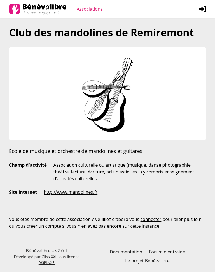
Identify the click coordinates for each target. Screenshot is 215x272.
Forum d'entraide (167, 252)
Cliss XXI (49, 256)
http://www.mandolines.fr (70, 192)
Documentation (126, 252)
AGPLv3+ (47, 262)
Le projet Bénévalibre (147, 261)
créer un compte (44, 226)
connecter (151, 219)
